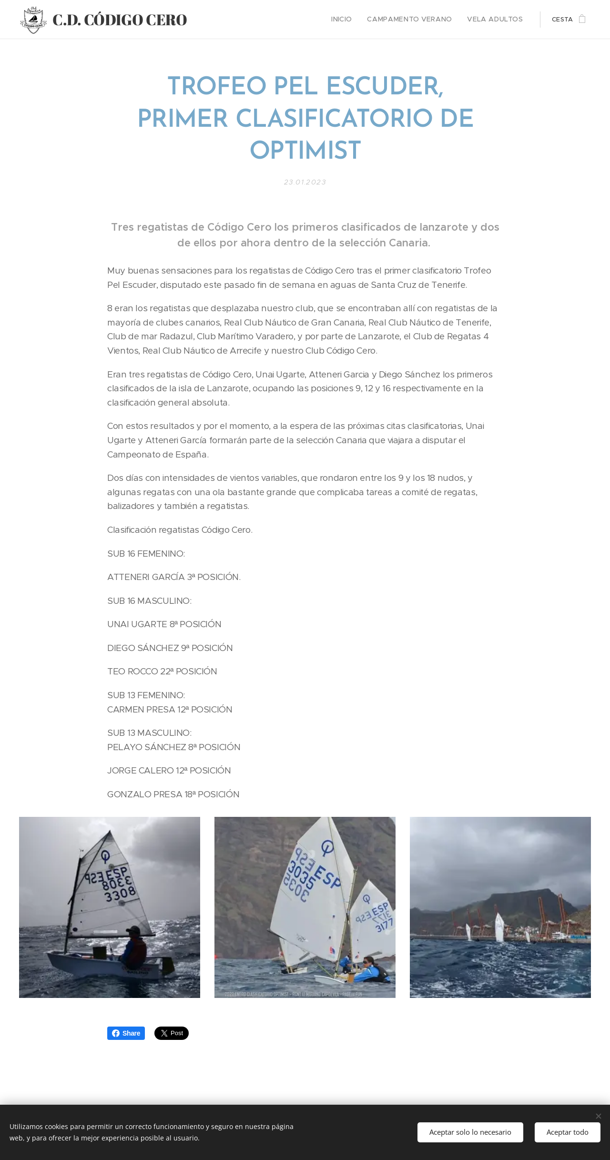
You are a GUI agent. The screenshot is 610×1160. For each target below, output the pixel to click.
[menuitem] (357, 19)
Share (126, 1033)
